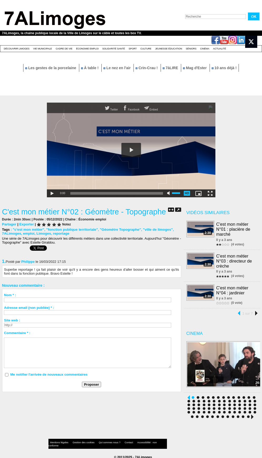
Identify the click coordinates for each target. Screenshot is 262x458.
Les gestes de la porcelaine (51, 68)
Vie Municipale (42, 48)
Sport (132, 48)
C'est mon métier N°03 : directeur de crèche (234, 260)
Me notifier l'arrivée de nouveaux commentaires (49, 374)
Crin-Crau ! (147, 68)
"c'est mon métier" (28, 229)
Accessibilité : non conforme (141, 441)
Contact (120, 441)
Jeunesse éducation (168, 48)
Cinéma (204, 48)
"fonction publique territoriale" (70, 229)
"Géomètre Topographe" (116, 229)
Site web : (12, 320)
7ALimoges (11, 233)
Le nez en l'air (117, 68)
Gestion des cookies (80, 441)
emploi (27, 233)
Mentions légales (58, 441)
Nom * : (10, 295)
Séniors (191, 48)
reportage (59, 233)
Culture (145, 48)
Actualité (219, 48)
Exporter (26, 224)
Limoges (42, 233)
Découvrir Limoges (17, 48)
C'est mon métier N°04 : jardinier (232, 288)
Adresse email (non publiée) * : (29, 307)
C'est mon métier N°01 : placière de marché (233, 229)
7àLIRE (171, 68)
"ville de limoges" (152, 229)
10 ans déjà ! (224, 68)
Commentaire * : (17, 333)
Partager (9, 224)
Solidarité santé (113, 48)
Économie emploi (87, 48)
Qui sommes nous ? (103, 441)
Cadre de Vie (64, 48)
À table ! (90, 68)
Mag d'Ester (195, 68)
